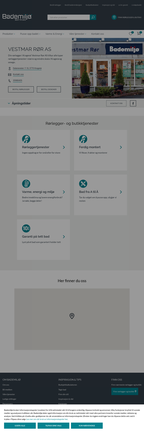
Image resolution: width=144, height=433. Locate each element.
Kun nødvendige (87, 426)
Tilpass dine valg (54, 426)
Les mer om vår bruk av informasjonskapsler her (47, 419)
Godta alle (20, 426)
